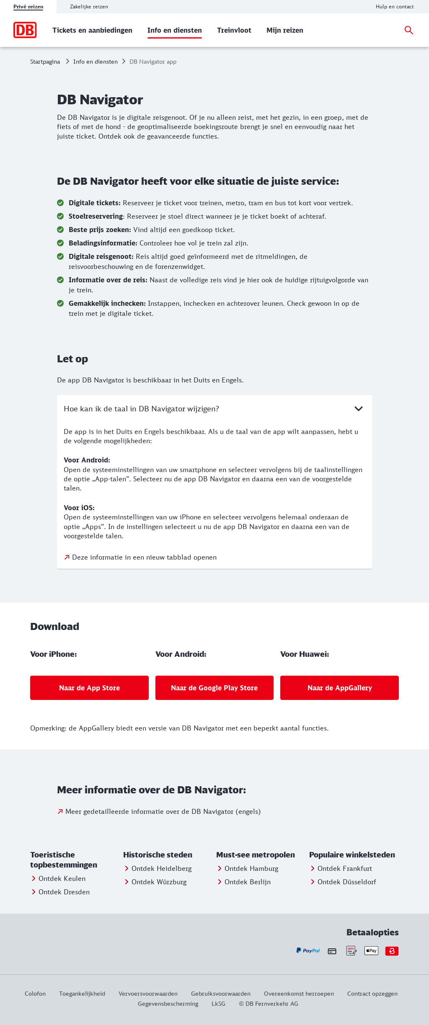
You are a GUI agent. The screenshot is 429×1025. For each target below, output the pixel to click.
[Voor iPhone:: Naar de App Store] (89, 688)
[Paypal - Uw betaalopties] (308, 951)
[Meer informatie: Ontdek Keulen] (57, 878)
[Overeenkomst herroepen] (299, 993)
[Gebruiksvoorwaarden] (220, 993)
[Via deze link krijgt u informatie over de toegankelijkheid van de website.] (82, 993)
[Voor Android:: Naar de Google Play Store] (214, 688)
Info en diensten (95, 61)
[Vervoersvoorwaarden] (148, 993)
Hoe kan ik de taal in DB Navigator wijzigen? (214, 408)
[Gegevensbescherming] (168, 1003)
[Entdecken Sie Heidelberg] (157, 868)
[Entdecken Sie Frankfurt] (340, 868)
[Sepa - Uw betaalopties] (351, 951)
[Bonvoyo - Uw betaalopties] (392, 951)
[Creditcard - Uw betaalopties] (332, 950)
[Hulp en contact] (395, 6)
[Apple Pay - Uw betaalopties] (371, 951)
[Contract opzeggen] (372, 993)
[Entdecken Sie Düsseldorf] (342, 882)
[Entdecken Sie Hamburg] (247, 868)
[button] (75, 860)
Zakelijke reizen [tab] (89, 6)
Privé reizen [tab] (28, 6)
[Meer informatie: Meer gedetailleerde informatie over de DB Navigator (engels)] (159, 811)
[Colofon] (38, 993)
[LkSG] (218, 1003)
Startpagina (45, 61)
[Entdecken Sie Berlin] (243, 882)
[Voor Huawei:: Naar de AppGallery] (339, 688)
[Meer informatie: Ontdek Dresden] (60, 892)
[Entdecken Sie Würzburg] (154, 882)
